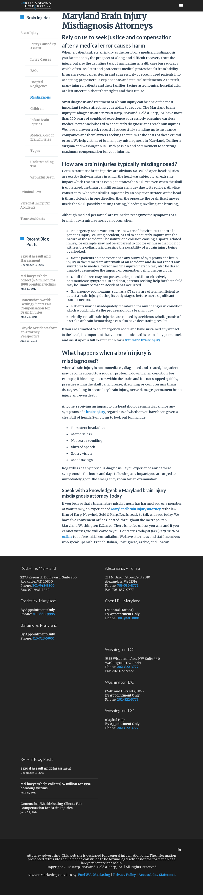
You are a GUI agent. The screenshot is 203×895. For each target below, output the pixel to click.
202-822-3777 (127, 667)
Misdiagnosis (40, 97)
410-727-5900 (43, 638)
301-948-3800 (43, 585)
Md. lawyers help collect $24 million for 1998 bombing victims (38, 280)
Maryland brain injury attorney (136, 509)
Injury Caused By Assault (43, 46)
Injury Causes (40, 60)
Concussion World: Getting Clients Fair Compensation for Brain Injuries (35, 306)
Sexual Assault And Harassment (35, 258)
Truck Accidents (32, 219)
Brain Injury (29, 33)
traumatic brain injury (142, 340)
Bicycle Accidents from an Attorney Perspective (38, 332)
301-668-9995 (43, 614)
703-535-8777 (127, 585)
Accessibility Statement (157, 875)
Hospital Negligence (38, 84)
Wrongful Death (42, 177)
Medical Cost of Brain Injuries (42, 137)
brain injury (95, 412)
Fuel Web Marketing (94, 875)
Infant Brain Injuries (39, 122)
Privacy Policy (124, 875)
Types (35, 151)
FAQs (34, 71)
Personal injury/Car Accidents (35, 205)
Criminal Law (30, 192)
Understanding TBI (42, 164)
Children (36, 109)
